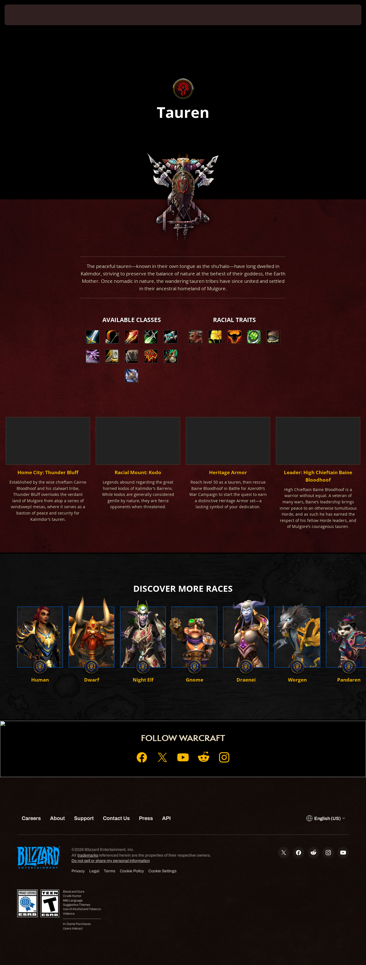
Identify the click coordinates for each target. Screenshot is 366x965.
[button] (195, 337)
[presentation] (22, 15)
